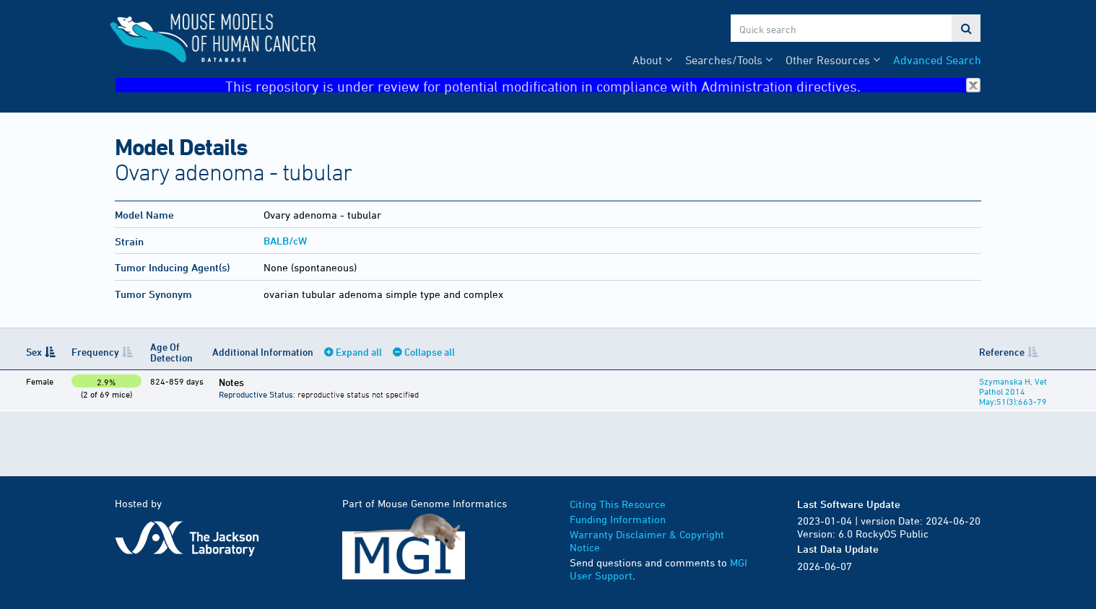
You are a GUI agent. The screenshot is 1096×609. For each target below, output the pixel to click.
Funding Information (618, 519)
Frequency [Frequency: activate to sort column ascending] (95, 352)
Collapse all (429, 352)
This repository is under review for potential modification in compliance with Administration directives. (602, 85)
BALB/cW (285, 241)
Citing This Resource (618, 504)
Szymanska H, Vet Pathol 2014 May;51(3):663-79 (1013, 391)
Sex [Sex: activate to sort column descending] (34, 352)
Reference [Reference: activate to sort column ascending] (1002, 352)
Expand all (359, 352)
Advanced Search (937, 59)
